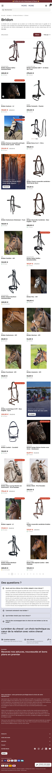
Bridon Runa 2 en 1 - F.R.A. (35, 143)
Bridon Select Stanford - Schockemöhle (9, 297)
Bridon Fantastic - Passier (35, 106)
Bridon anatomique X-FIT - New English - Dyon (11, 409)
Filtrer (37, 34)
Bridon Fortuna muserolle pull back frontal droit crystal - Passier (12, 143)
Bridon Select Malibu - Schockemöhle (34, 259)
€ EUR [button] (4, 753)
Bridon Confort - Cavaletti (9, 447)
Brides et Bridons (18, 15)
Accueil (3, 15)
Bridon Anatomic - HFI (34, 372)
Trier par (47, 35)
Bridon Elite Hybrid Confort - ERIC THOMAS (38, 563)
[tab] (26, 597)
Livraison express (9, 639)
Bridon (26, 15)
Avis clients (30, 639)
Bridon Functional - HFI (8, 372)
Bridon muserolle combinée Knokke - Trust (38, 525)
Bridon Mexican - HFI (33, 335)
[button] (26, 745)
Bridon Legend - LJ (7, 524)
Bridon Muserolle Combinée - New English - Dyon (38, 220)
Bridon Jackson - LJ (7, 106)
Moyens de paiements (6, 758)
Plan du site (23, 770)
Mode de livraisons (5, 763)
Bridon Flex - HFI (32, 297)
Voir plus (3, 29)
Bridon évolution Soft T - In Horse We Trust (37, 68)
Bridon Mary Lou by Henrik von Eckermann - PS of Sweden (11, 486)
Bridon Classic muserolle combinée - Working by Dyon (39, 182)
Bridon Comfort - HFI (8, 258)
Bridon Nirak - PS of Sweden (36, 486)
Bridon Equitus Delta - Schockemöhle (8, 68)
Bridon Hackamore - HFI (9, 335)
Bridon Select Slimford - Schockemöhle (9, 563)
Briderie (9, 15)
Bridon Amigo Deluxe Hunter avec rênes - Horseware (38, 448)
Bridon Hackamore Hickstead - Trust (13, 220)
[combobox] (26, 10)
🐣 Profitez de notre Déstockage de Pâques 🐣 (26, 1)
